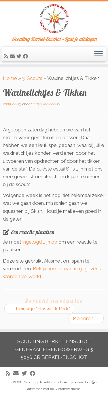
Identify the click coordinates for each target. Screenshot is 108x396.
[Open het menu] (98, 54)
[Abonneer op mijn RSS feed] (7, 56)
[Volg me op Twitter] (19, 56)
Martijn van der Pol (45, 104)
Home (10, 78)
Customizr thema (68, 389)
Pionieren (86, 318)
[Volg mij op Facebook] (26, 56)
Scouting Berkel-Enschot (42, 382)
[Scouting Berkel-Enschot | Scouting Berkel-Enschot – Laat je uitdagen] (54, 18)
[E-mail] (13, 56)
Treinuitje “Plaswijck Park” (39, 308)
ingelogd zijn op (39, 242)
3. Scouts (32, 78)
